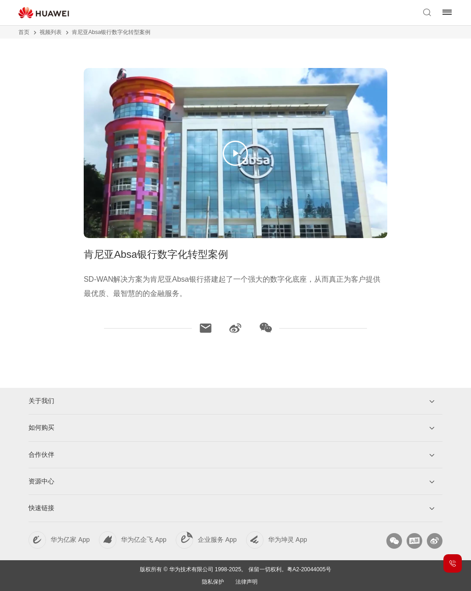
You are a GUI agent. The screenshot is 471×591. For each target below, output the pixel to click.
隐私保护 (213, 582)
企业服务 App (217, 539)
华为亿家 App (70, 539)
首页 (23, 32)
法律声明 (247, 582)
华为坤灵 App (287, 539)
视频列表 (51, 32)
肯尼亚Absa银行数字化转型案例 (111, 32)
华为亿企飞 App (144, 539)
